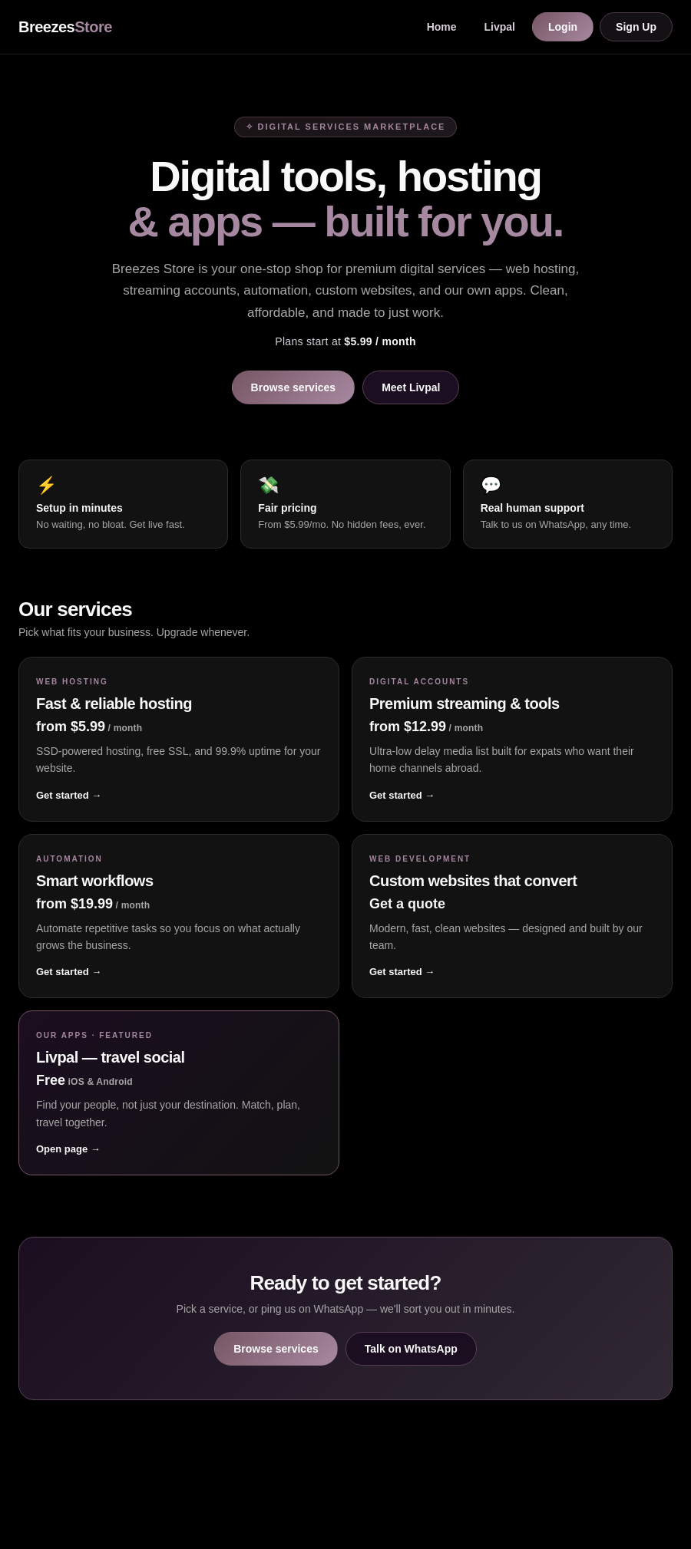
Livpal (499, 27)
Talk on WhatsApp (411, 1349)
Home (442, 27)
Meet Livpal (411, 387)
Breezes (65, 26)
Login (562, 27)
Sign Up (636, 27)
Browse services (293, 387)
